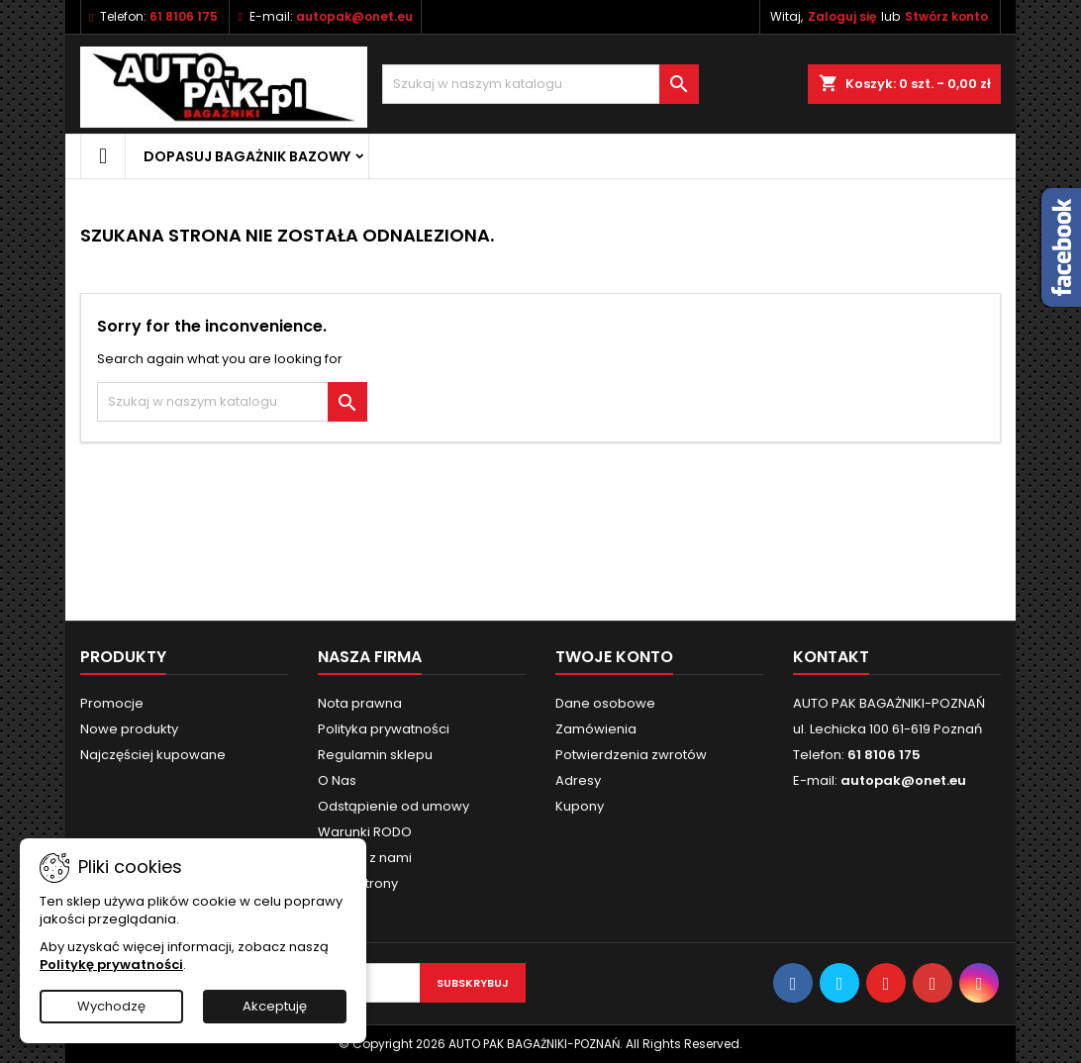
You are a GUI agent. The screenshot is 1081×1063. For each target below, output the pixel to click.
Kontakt (831, 656)
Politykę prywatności (111, 964)
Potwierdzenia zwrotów (631, 754)
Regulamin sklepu (375, 754)
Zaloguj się (842, 16)
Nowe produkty (129, 729)
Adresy (578, 780)
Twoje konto (614, 656)
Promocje (112, 703)
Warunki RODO (365, 831)
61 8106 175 (183, 16)
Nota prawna (360, 703)
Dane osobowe (605, 703)
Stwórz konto (946, 16)
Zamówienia (596, 729)
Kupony (579, 806)
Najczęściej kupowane (153, 754)
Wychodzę (111, 1006)
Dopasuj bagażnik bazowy (247, 156)
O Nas (337, 780)
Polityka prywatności (383, 729)
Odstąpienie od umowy (393, 806)
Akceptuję (275, 1006)
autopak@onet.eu (354, 16)
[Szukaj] (540, 84)
